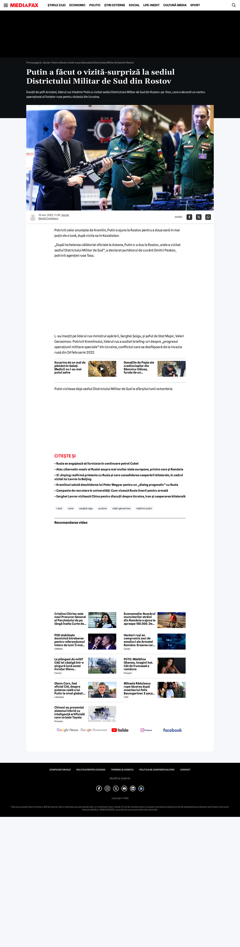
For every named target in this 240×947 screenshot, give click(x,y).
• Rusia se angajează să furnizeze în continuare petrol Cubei (96, 463)
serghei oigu (86, 508)
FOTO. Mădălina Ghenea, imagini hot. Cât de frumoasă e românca (138, 664)
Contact (185, 769)
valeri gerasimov (121, 508)
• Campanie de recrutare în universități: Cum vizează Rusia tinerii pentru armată (111, 490)
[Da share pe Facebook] (189, 217)
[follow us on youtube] (120, 730)
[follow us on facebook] (172, 730)
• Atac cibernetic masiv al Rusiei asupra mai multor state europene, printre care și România (118, 469)
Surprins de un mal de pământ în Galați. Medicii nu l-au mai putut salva (70, 367)
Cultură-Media (175, 5)
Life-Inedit (151, 5)
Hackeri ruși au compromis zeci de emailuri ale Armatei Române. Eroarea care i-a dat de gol (139, 640)
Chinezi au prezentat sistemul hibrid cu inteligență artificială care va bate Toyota (69, 712)
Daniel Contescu (48, 218)
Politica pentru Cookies (90, 769)
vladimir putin (144, 508)
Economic (77, 5)
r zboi (59, 508)
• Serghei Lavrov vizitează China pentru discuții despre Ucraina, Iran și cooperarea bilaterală (119, 496)
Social (134, 5)
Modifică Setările (120, 778)
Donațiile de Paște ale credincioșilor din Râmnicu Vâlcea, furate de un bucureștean (139, 367)
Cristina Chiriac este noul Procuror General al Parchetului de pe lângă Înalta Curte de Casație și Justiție (70, 618)
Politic (94, 5)
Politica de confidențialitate (157, 769)
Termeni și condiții (122, 769)
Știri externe (114, 5)
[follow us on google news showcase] (94, 730)
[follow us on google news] (67, 730)
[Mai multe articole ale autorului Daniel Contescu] (33, 217)
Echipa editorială (60, 769)
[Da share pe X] (199, 217)
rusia (71, 508)
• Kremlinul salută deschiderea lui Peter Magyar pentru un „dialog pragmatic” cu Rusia (116, 485)
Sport (195, 5)
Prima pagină (33, 62)
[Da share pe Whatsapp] (208, 217)
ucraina (102, 508)
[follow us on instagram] (146, 730)
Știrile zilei (57, 5)
